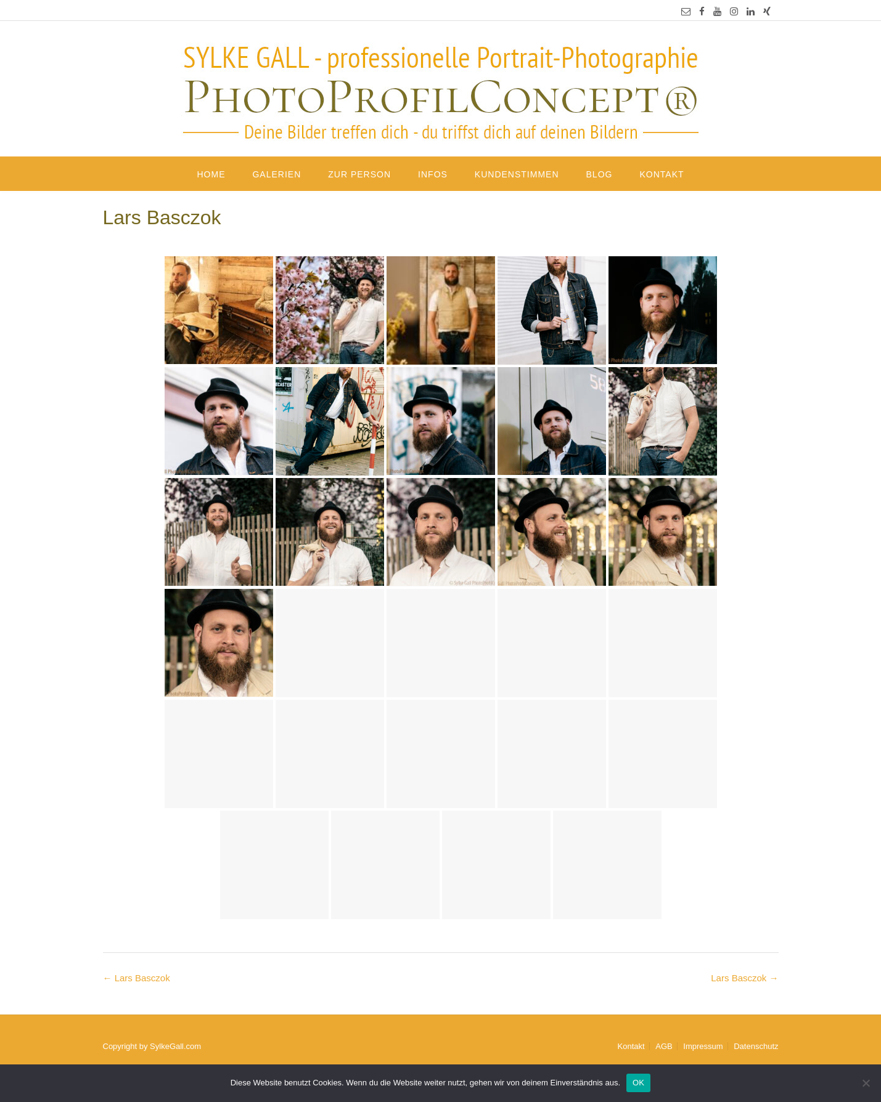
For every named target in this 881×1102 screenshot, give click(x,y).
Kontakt (661, 174)
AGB (663, 1046)
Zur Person (359, 174)
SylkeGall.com (175, 1046)
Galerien (276, 174)
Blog (599, 174)
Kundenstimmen (517, 174)
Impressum (703, 1046)
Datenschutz (756, 1046)
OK (638, 1082)
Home (211, 174)
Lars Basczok (744, 978)
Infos (433, 174)
